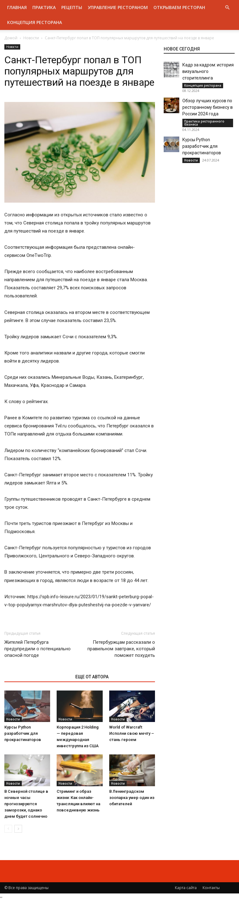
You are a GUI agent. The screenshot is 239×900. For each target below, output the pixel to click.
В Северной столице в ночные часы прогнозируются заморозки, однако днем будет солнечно (26, 804)
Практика (44, 7)
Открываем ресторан (179, 7)
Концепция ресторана (34, 22)
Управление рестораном (118, 7)
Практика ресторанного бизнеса (204, 123)
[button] (227, 8)
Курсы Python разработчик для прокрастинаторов (22, 733)
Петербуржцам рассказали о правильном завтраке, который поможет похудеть (121, 648)
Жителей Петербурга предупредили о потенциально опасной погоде (37, 648)
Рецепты (71, 7)
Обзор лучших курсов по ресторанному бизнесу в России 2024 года (207, 107)
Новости (31, 38)
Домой (10, 38)
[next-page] (18, 829)
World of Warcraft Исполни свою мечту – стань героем (131, 733)
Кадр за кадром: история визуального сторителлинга (208, 71)
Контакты (211, 887)
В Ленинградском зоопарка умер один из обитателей (131, 797)
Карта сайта (186, 887)
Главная (17, 7)
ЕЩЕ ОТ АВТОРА (92, 676)
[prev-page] (8, 829)
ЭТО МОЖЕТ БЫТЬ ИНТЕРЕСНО (36, 676)
